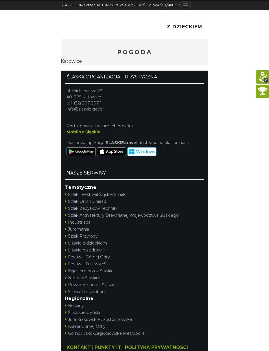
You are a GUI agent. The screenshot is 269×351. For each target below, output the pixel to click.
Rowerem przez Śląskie (90, 284)
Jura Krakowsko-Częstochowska (98, 319)
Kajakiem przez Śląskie (89, 270)
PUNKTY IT (108, 347)
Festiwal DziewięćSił (86, 264)
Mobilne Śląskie (84, 132)
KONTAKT (79, 347)
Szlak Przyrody (81, 236)
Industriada (78, 222)
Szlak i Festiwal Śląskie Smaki (95, 194)
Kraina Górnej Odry (85, 326)
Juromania (77, 229)
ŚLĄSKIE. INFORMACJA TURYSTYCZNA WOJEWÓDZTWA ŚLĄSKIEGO (120, 5)
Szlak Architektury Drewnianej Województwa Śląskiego (122, 215)
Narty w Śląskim (82, 277)
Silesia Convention (85, 291)
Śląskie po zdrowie (85, 250)
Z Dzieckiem (184, 27)
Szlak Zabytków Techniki (91, 208)
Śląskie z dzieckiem (86, 243)
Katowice (71, 61)
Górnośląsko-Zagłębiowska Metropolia (105, 333)
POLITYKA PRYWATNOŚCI (156, 347)
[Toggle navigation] (185, 5)
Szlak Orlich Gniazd (85, 201)
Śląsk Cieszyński (82, 312)
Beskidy (74, 305)
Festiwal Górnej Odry (87, 257)
